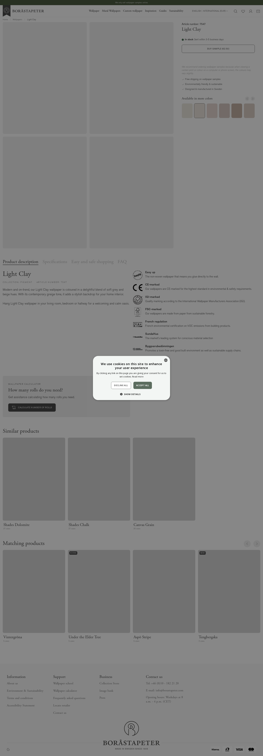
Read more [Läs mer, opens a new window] (138, 376)
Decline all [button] (121, 385)
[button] (131, 394)
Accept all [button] (142, 385)
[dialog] (131, 378)
